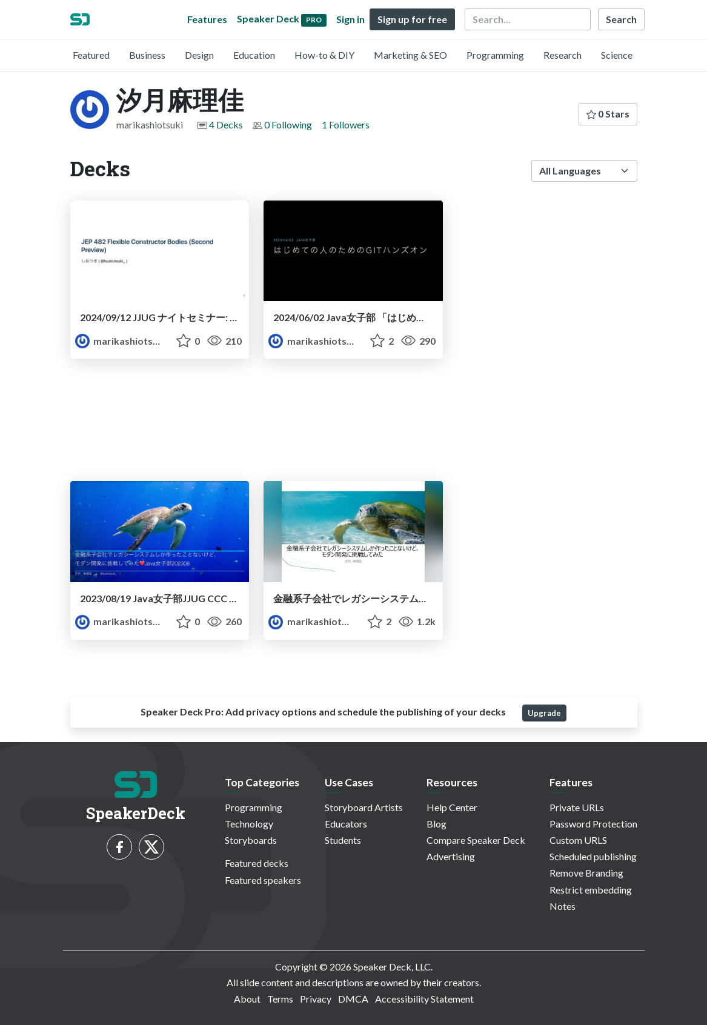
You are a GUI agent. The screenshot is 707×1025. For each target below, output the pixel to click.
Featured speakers (263, 880)
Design (199, 55)
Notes (562, 906)
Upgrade (544, 713)
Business (147, 55)
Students (343, 840)
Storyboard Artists (364, 807)
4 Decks (226, 124)
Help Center (452, 807)
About (247, 998)
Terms (280, 998)
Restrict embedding (590, 889)
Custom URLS (578, 840)
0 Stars (607, 113)
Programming (495, 55)
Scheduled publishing (593, 856)
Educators (346, 823)
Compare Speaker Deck (476, 840)
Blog (436, 823)
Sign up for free (412, 19)
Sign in (350, 19)
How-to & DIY (324, 55)
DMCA (353, 998)
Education (254, 55)
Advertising (451, 856)
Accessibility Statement (424, 998)
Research (562, 55)
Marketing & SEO (410, 55)
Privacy (315, 998)
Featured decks (256, 863)
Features (207, 19)
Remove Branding (586, 872)
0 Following (288, 124)
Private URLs (576, 807)
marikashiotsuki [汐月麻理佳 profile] (120, 341)
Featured (91, 55)
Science (616, 55)
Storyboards (251, 840)
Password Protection (593, 823)
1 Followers (346, 124)
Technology (249, 823)
